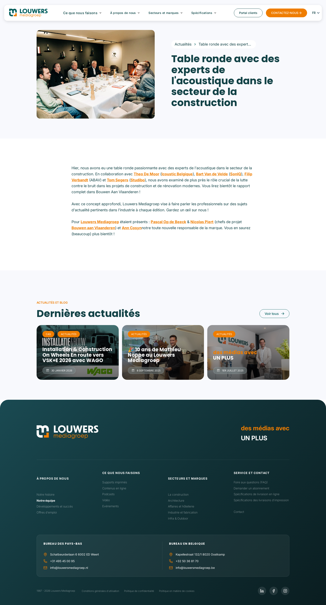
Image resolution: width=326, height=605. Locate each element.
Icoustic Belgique (177, 174)
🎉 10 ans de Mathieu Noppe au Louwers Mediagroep (163, 352)
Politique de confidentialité (139, 591)
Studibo (138, 180)
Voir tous (272, 314)
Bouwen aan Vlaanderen (93, 228)
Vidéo (106, 500)
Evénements (110, 506)
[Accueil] (67, 432)
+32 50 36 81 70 (187, 561)
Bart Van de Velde (212, 174)
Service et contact (251, 473)
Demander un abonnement (251, 488)
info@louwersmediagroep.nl (69, 567)
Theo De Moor (146, 174)
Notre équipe (46, 500)
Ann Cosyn (132, 228)
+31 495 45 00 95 (62, 561)
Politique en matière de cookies (176, 591)
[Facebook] (273, 591)
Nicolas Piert (202, 222)
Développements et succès (55, 506)
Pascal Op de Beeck (168, 222)
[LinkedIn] (262, 591)
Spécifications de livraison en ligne (256, 494)
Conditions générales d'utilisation (100, 591)
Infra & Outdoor (178, 518)
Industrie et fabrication (183, 512)
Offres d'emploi (47, 512)
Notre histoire (45, 494)
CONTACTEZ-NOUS (284, 13)
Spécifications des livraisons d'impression (261, 500)
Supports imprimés (114, 482)
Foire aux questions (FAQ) (251, 482)
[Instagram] (285, 591)
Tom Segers (117, 180)
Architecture (176, 500)
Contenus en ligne (114, 488)
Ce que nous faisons (80, 13)
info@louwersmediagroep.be (195, 567)
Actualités (183, 44)
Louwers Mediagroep (100, 222)
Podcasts (108, 494)
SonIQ (235, 174)
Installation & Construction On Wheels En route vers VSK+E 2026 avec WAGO (78, 352)
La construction (178, 494)
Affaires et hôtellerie (181, 506)
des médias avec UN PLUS (248, 352)
